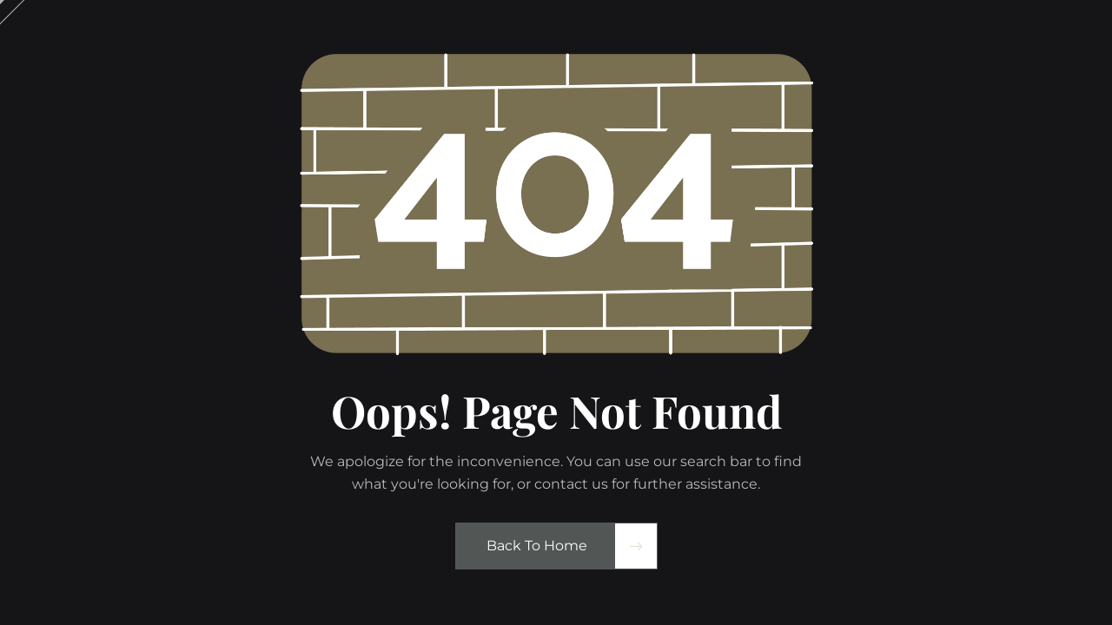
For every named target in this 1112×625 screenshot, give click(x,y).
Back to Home (536, 545)
